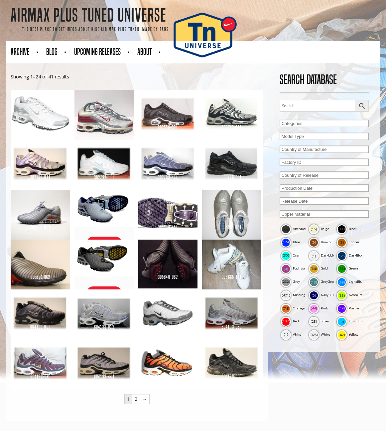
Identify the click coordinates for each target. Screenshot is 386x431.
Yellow (347, 334)
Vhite (291, 334)
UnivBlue (350, 321)
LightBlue (350, 281)
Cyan (291, 255)
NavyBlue (322, 294)
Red (290, 321)
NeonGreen (351, 294)
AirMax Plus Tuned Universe (89, 15)
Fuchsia (293, 268)
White (319, 334)
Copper (348, 242)
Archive (20, 52)
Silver (319, 321)
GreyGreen (323, 281)
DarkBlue (350, 255)
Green (347, 268)
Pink (318, 308)
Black (346, 228)
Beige (319, 228)
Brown (320, 242)
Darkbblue (323, 255)
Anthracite (295, 228)
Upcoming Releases (97, 52)
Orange (293, 308)
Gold (318, 268)
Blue (290, 242)
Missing (293, 294)
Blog (52, 52)
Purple (348, 308)
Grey (290, 281)
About (144, 52)
